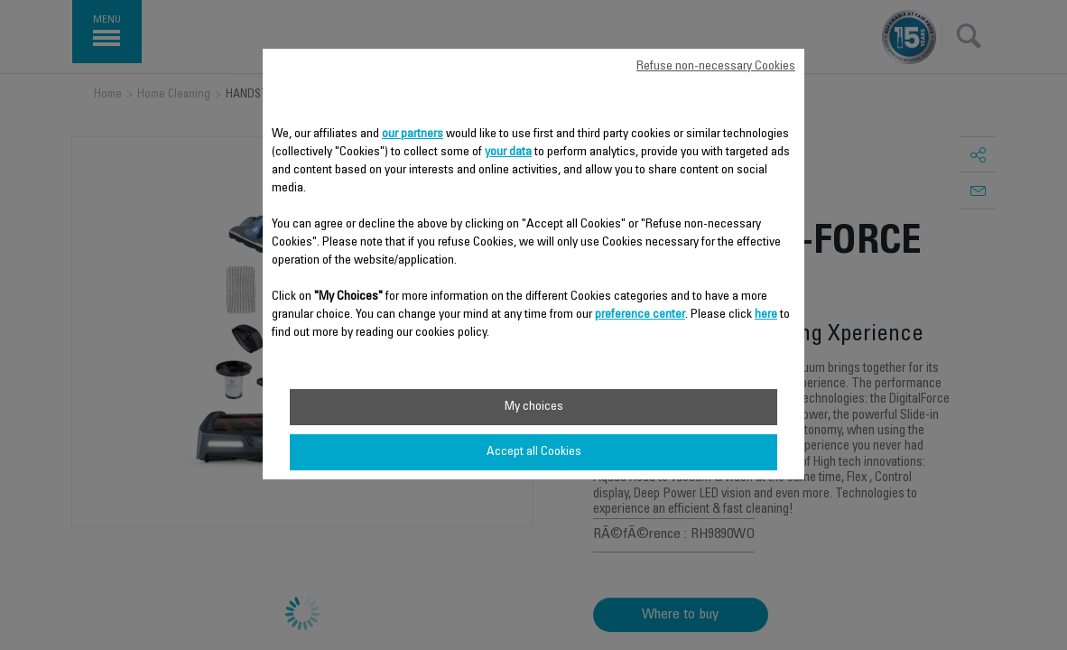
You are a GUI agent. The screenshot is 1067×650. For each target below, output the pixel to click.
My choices (534, 407)
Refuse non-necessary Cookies (715, 66)
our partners (412, 134)
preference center (640, 315)
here (766, 315)
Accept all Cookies (534, 452)
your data (508, 152)
